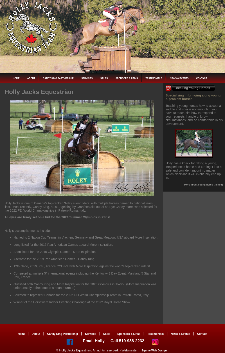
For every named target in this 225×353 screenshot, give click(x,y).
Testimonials (154, 78)
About (31, 78)
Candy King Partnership (58, 78)
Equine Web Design (154, 350)
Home (16, 78)
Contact (201, 78)
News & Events (179, 78)
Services (86, 78)
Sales (104, 78)
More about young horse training (203, 184)
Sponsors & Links (126, 78)
